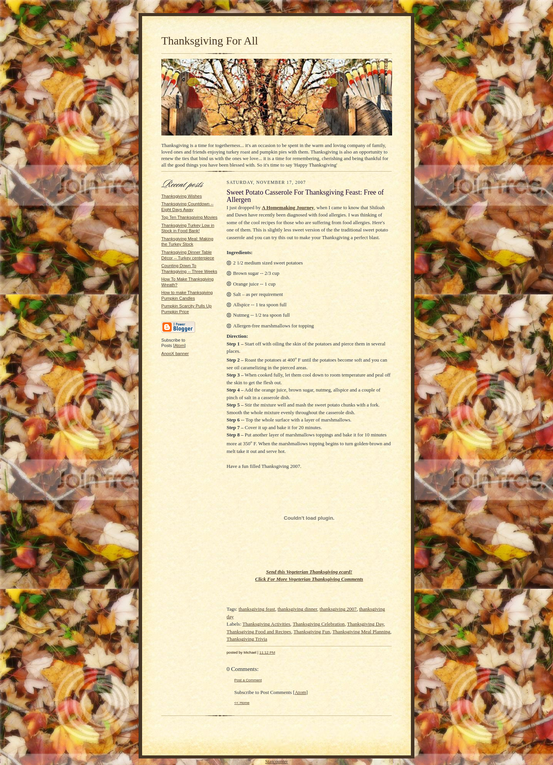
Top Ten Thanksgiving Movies (189, 217)
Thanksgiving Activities (266, 624)
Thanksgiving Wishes (181, 196)
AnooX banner (175, 353)
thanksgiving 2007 (338, 609)
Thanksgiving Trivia (247, 639)
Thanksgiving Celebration (318, 624)
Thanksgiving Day (365, 624)
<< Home (242, 703)
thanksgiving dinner (297, 609)
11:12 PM (267, 652)
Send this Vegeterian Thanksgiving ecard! (309, 572)
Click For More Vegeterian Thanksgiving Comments (309, 579)
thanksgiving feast (256, 609)
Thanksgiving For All (209, 41)
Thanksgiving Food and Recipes (259, 631)
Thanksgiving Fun (311, 631)
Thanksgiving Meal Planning (361, 631)
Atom (179, 345)
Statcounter (276, 761)
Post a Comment (248, 680)
